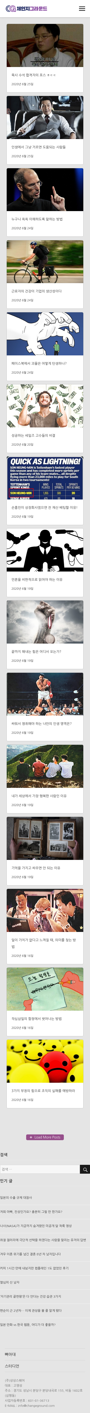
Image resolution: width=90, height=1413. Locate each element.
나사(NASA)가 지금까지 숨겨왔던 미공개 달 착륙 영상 (36, 1226)
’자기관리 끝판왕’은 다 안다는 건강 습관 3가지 (30, 1296)
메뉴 (82, 9)
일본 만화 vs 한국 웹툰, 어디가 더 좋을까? (28, 1324)
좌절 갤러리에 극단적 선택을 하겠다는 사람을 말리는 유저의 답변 (43, 1240)
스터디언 (12, 1366)
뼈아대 (10, 1354)
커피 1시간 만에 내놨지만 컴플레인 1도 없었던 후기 (34, 1268)
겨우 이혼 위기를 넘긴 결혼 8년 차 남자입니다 (30, 1254)
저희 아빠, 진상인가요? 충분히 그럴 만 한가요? (31, 1211)
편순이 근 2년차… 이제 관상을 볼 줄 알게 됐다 (31, 1310)
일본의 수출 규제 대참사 (16, 1197)
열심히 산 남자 (9, 1282)
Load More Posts (47, 1137)
